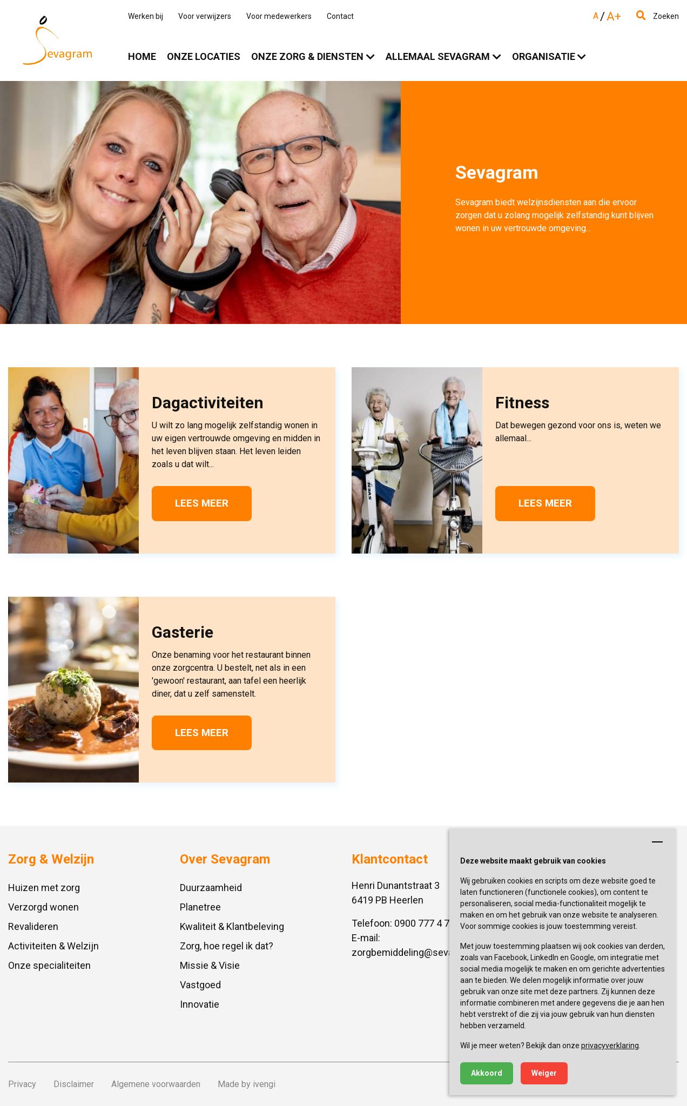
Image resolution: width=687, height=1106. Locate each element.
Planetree (200, 907)
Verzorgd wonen (43, 907)
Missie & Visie (210, 965)
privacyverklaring (610, 1045)
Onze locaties (203, 56)
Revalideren (33, 926)
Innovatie (199, 1004)
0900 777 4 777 (427, 923)
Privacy (22, 1084)
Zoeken (657, 16)
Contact (340, 16)
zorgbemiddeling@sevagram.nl (418, 952)
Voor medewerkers (279, 16)
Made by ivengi (246, 1084)
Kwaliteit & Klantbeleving (232, 926)
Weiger (544, 1073)
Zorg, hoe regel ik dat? (226, 946)
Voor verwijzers (204, 16)
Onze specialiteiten (49, 965)
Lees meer (201, 503)
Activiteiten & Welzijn (53, 946)
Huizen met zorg (44, 887)
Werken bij (145, 16)
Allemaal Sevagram (438, 56)
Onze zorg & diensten (307, 56)
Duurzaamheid (211, 887)
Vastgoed (200, 984)
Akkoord (486, 1073)
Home (142, 56)
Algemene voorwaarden (155, 1084)
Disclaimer (73, 1084)
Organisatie (543, 56)
